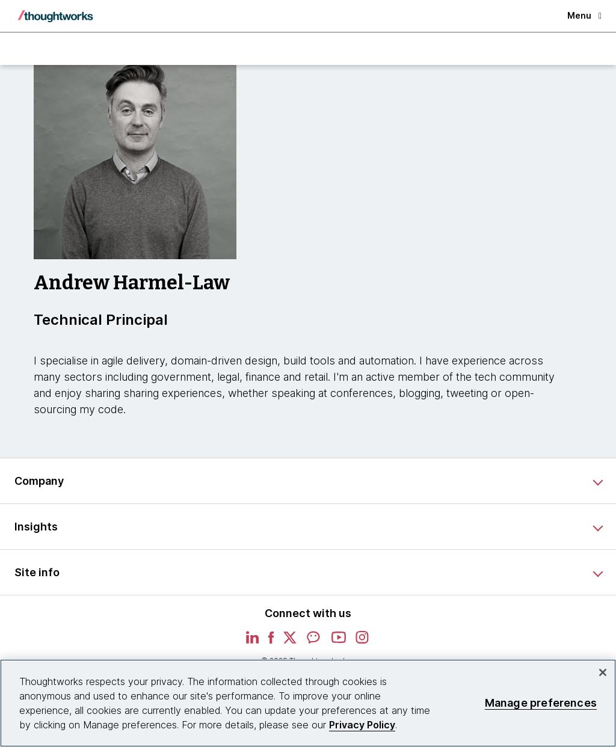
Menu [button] (584, 15)
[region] (308, 703)
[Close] (603, 672)
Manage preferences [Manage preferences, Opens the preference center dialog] (541, 702)
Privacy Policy (362, 725)
